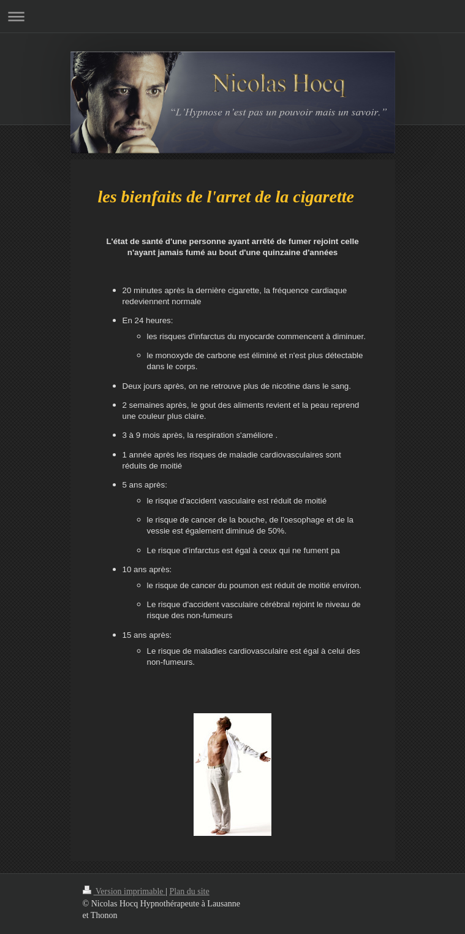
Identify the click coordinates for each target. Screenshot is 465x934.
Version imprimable (124, 891)
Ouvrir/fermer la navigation (232, 16)
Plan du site (189, 891)
